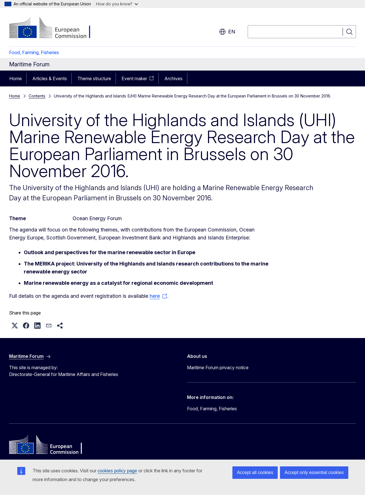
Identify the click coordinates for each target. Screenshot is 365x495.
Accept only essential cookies (314, 472)
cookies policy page (117, 470)
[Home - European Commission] (55, 28)
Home (15, 78)
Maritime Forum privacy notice (218, 367)
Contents (37, 96)
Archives (173, 78)
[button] (14, 325)
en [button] (227, 31)
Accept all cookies (255, 472)
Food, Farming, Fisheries (34, 52)
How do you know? (117, 3)
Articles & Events (49, 78)
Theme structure (94, 78)
